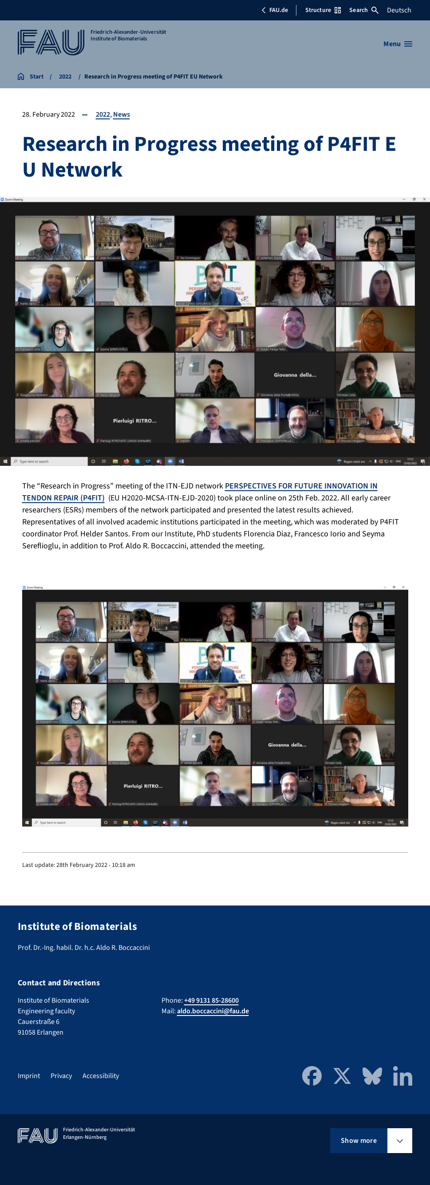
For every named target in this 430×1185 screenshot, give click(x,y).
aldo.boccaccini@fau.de (213, 1011)
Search (364, 10)
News (121, 114)
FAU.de (274, 10)
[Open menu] (397, 44)
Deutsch (399, 10)
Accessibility (101, 1076)
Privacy (61, 1076)
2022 (103, 114)
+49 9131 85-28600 (211, 1000)
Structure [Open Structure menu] (323, 10)
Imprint (29, 1076)
